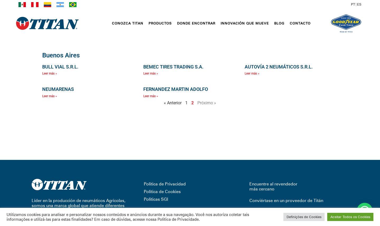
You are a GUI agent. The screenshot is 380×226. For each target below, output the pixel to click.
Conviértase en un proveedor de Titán (286, 200)
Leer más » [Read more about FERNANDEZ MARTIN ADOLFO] (150, 96)
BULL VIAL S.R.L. (60, 67)
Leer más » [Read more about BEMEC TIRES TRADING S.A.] (150, 73)
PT (353, 4)
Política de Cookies (162, 191)
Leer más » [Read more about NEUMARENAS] (49, 96)
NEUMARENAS (58, 89)
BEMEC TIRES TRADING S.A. (173, 67)
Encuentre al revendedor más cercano (273, 186)
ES (359, 4)
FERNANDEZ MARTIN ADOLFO (175, 89)
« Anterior (173, 102)
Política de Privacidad (165, 183)
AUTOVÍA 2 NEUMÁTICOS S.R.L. (279, 67)
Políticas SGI (156, 199)
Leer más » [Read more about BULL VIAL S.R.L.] (49, 73)
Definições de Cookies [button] (304, 217)
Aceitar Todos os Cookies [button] (350, 217)
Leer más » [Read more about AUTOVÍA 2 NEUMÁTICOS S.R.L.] (252, 73)
